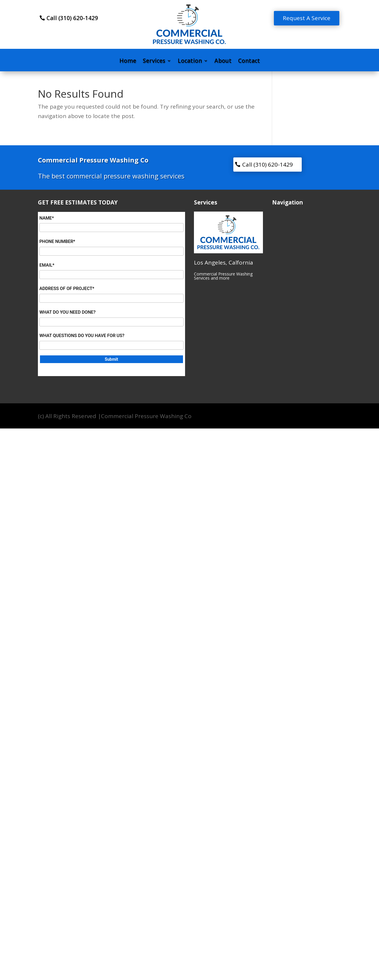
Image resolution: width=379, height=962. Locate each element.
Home (127, 62)
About (223, 62)
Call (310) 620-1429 (72, 18)
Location (190, 62)
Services (154, 62)
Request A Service (306, 18)
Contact (249, 62)
